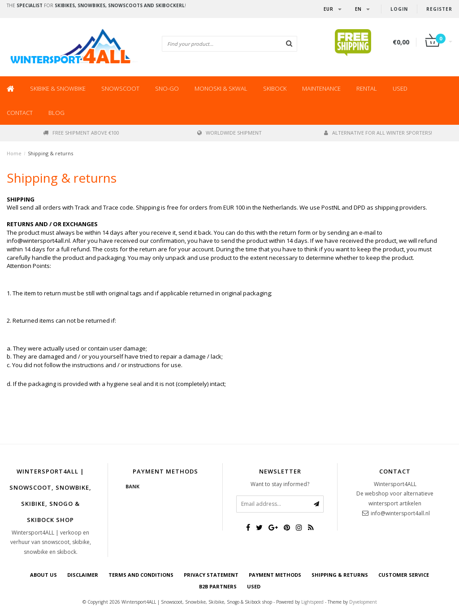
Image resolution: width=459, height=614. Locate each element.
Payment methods (275, 574)
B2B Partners (218, 586)
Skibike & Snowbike (58, 88)
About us (43, 574)
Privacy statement (211, 574)
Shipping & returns (50, 153)
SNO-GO (167, 88)
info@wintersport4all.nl (400, 513)
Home (14, 153)
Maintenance (321, 88)
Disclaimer (82, 574)
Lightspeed (312, 602)
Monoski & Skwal (221, 88)
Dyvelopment (363, 602)
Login (399, 9)
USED (253, 586)
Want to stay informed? (280, 484)
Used (400, 88)
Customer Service (403, 574)
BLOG (56, 113)
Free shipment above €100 (81, 132)
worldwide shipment (229, 132)
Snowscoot (120, 88)
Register (439, 9)
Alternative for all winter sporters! (378, 132)
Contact (20, 113)
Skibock (274, 88)
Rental (366, 88)
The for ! (96, 5)
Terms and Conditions (140, 574)
